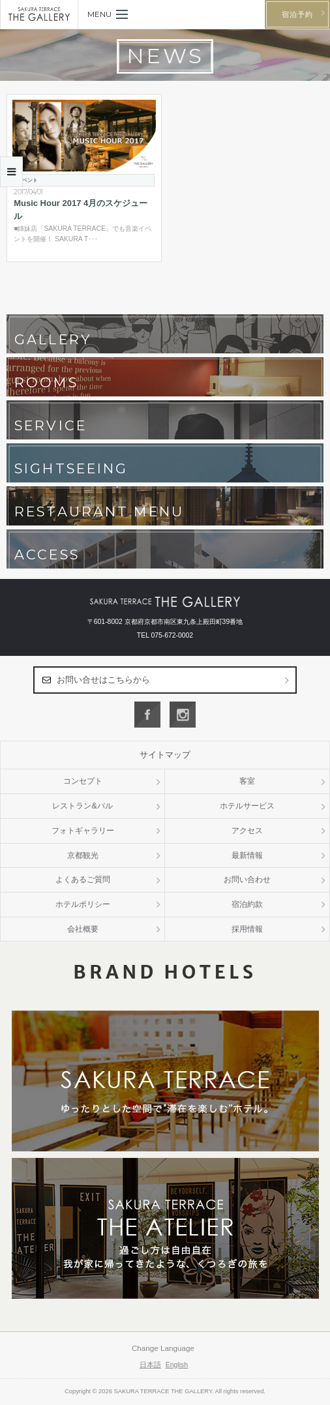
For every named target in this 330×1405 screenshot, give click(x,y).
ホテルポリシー (82, 904)
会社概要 (82, 929)
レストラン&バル (82, 805)
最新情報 (247, 855)
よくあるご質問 (82, 879)
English (177, 1364)
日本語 (150, 1364)
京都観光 (82, 855)
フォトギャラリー (83, 830)
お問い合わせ (247, 879)
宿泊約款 (247, 904)
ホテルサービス (247, 805)
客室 (247, 781)
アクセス (247, 830)
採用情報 (247, 929)
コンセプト (82, 781)
